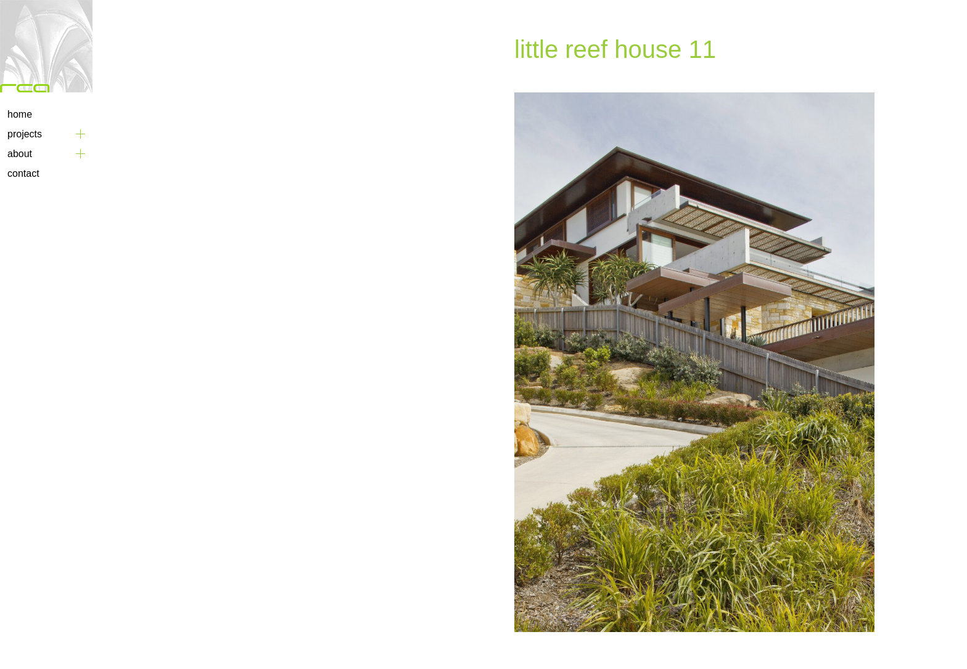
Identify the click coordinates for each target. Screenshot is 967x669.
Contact (23, 173)
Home (19, 114)
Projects (24, 134)
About (19, 153)
